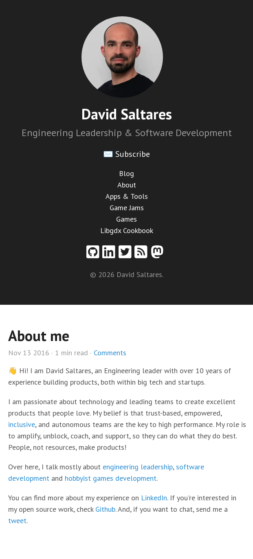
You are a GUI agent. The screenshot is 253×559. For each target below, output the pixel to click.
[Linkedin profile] (110, 255)
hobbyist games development (110, 478)
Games (126, 219)
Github (105, 509)
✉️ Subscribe (126, 154)
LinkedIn (154, 497)
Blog (126, 173)
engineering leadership (138, 466)
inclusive (21, 424)
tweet (17, 520)
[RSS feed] (142, 255)
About (126, 184)
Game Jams (127, 207)
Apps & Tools (127, 196)
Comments (110, 352)
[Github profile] (94, 255)
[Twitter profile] (127, 255)
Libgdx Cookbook (126, 230)
